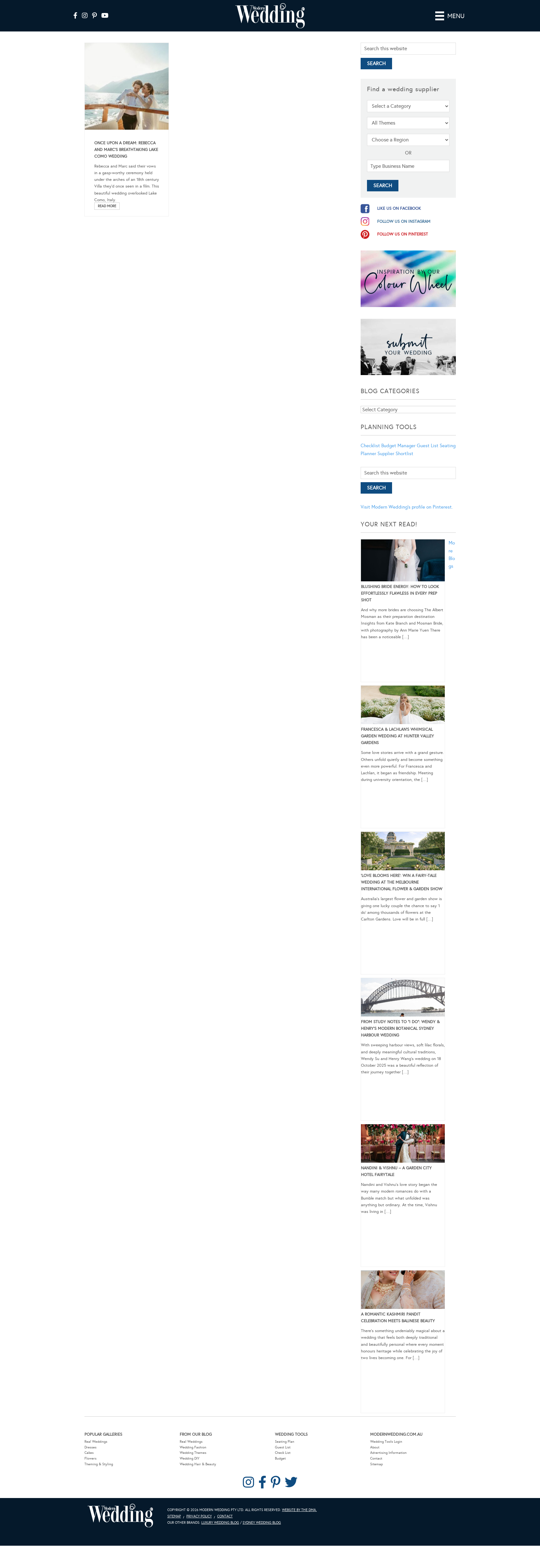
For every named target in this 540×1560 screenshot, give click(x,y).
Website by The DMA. (299, 1510)
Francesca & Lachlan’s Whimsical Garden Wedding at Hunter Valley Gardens (397, 736)
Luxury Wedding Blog (220, 1523)
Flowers (90, 1458)
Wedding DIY (189, 1458)
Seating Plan (284, 1442)
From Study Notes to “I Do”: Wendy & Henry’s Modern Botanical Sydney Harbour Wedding (400, 1028)
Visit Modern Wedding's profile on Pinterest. (407, 507)
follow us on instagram (403, 221)
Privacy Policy (199, 1516)
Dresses (90, 1447)
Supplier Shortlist (395, 453)
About (374, 1447)
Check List (282, 1453)
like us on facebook (399, 208)
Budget (280, 1458)
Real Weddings (95, 1442)
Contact (376, 1458)
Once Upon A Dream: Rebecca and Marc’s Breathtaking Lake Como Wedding (126, 149)
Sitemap (376, 1464)
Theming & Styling (98, 1464)
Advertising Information (388, 1453)
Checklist (370, 445)
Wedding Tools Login (386, 1442)
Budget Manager (398, 445)
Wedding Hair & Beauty (198, 1464)
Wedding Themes (193, 1453)
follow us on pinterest (402, 234)
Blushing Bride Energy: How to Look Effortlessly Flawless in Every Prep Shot (400, 593)
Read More (107, 206)
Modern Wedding (120, 1516)
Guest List (427, 445)
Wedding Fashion (193, 1447)
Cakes (89, 1453)
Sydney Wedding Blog (262, 1523)
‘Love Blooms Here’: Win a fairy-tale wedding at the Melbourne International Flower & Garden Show (401, 882)
